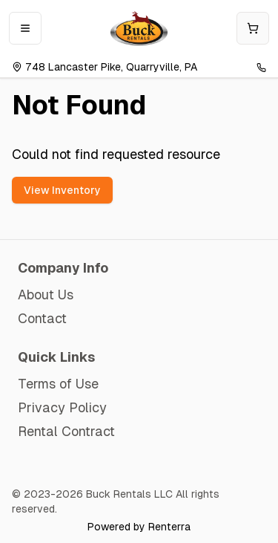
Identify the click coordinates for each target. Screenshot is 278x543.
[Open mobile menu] (25, 28)
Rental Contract (66, 431)
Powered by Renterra (139, 527)
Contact (42, 318)
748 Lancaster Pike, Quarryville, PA (104, 67)
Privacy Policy (62, 407)
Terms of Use (58, 383)
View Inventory (62, 190)
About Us (45, 294)
